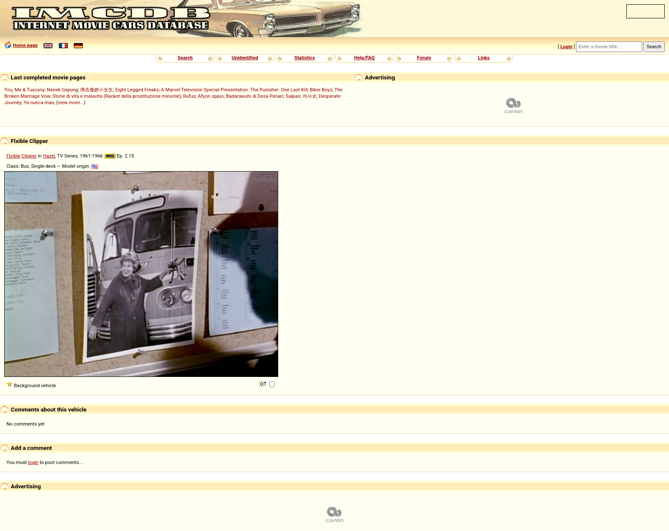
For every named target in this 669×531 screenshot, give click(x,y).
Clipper (28, 156)
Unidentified (245, 58)
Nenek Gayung (62, 90)
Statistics (304, 58)
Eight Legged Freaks (137, 90)
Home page (25, 45)
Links (483, 58)
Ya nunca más (39, 102)
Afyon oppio (211, 96)
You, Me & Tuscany (24, 90)
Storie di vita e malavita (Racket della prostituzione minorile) (116, 96)
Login (566, 47)
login (33, 462)
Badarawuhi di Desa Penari (254, 96)
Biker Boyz (321, 90)
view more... (71, 102)
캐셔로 (310, 96)
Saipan (292, 96)
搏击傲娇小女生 (96, 90)
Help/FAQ (364, 58)
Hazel (49, 156)
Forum (424, 58)
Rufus (189, 96)
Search (184, 58)
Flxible (13, 156)
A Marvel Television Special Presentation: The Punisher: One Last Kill (234, 90)
